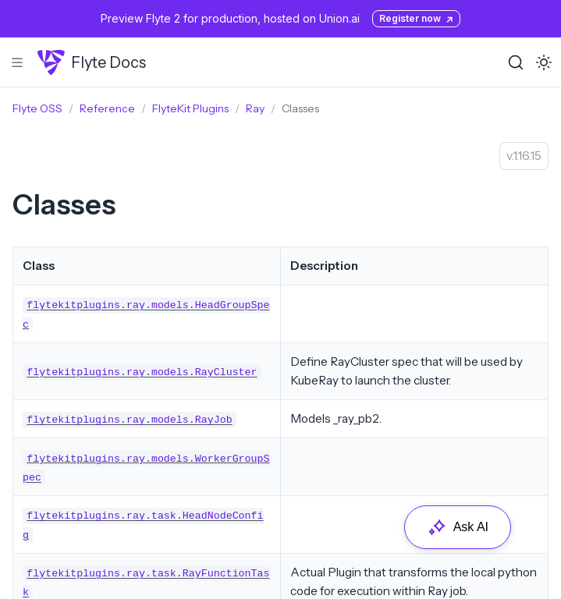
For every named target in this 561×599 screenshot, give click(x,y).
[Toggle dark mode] (544, 62)
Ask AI (457, 527)
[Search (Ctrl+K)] (516, 62)
